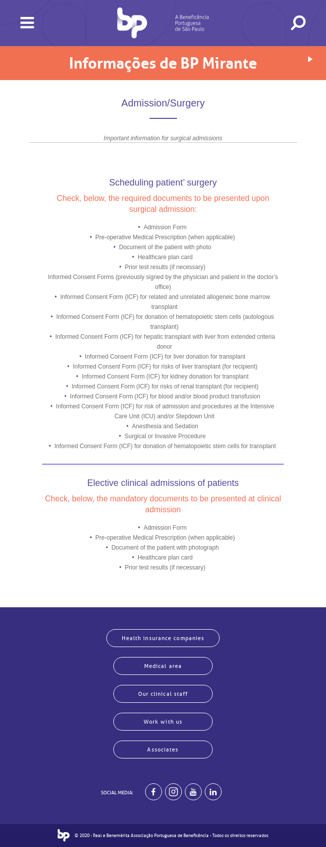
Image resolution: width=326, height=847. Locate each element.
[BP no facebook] (153, 791)
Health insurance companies (163, 638)
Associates (162, 749)
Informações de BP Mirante (163, 63)
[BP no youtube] (193, 791)
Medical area (163, 665)
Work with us (163, 721)
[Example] (173, 791)
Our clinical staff (163, 693)
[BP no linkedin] (213, 791)
